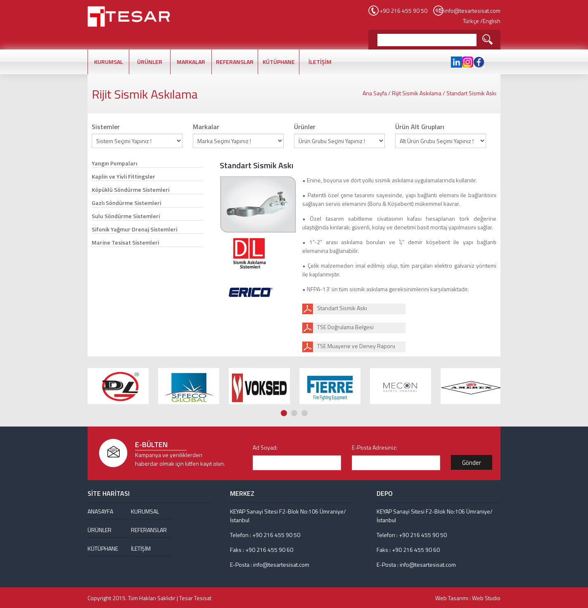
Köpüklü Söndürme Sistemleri (130, 189)
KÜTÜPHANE (279, 61)
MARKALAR (191, 61)
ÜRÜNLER (149, 61)
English (491, 20)
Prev (488, 348)
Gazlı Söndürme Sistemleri (126, 202)
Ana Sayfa (375, 93)
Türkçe (471, 20)
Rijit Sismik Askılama (416, 93)
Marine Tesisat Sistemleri (125, 242)
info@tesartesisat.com (472, 10)
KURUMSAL (108, 61)
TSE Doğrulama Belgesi (345, 327)
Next (496, 348)
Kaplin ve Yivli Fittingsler (123, 176)
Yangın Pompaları (114, 163)
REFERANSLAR (235, 61)
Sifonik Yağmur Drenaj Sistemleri (134, 229)
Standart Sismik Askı (471, 93)
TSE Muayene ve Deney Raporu (356, 346)
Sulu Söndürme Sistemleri (126, 216)
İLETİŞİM (320, 61)
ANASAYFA (100, 511)
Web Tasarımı (451, 598)
